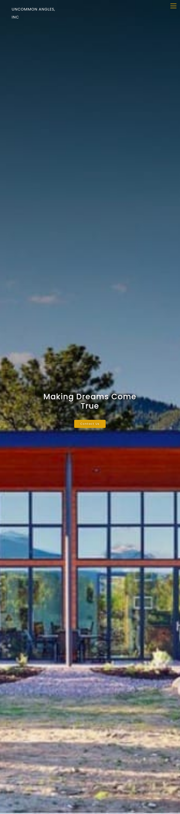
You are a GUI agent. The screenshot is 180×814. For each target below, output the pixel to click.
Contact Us (89, 424)
